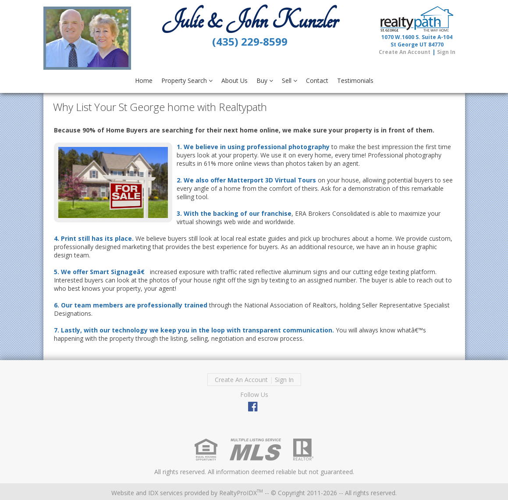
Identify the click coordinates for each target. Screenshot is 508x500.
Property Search (187, 80)
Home (144, 80)
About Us (234, 80)
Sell (289, 80)
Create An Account (404, 52)
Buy (264, 80)
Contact (317, 80)
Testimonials (355, 80)
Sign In (446, 52)
